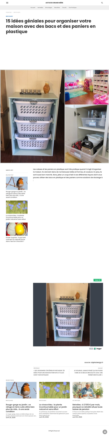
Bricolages (48, 7)
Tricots (64, 7)
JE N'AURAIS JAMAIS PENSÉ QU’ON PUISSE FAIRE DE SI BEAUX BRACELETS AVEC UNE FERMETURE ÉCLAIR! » (88, 372)
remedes (40, 7)
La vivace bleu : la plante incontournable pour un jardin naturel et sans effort (16, 217)
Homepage (9, 12)
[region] (54, 49)
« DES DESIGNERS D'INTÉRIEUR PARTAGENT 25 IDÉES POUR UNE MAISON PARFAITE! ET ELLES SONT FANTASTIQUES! (49, 372)
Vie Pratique (72, 7)
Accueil (33, 7)
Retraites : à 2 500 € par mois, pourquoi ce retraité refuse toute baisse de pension (87, 407)
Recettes (57, 7)
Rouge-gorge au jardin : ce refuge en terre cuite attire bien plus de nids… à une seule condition (16, 194)
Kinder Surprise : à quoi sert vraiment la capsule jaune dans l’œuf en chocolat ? (16, 239)
